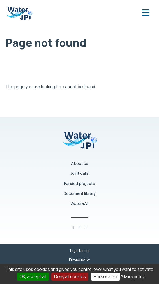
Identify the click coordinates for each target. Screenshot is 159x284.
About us (79, 163)
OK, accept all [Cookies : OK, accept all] (33, 276)
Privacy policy (79, 259)
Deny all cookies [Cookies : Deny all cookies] (70, 276)
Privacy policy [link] (132, 276)
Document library (80, 193)
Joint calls (79, 173)
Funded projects (79, 183)
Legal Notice (79, 250)
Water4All (79, 203)
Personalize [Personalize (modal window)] (105, 276)
